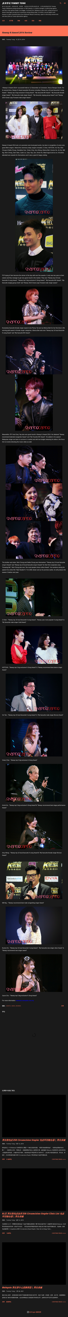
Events (8, 1006)
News (13, 1006)
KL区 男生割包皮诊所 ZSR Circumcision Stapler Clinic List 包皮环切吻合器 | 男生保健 (33, 1215)
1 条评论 (8, 1233)
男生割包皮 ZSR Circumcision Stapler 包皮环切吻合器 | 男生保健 (33, 1140)
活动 (33, 20)
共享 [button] (62, 1006)
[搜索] (61, 3)
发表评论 (8, 1302)
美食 (19, 20)
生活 (26, 20)
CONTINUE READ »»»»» (59, 1159)
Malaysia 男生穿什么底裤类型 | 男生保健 (22, 1287)
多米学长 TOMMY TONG (14, 3)
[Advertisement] (34, 1071)
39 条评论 (9, 1159)
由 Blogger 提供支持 (34, 1312)
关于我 (11, 20)
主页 (3, 20)
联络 (40, 20)
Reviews (18, 1006)
